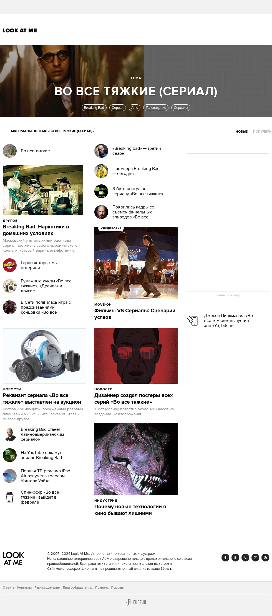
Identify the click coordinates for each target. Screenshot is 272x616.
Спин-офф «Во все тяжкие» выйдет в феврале (40, 497)
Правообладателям (78, 587)
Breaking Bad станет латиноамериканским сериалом (42, 434)
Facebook (225, 557)
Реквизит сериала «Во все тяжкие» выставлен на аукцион (42, 399)
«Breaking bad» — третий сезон (136, 151)
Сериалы (181, 108)
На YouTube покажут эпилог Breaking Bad (41, 455)
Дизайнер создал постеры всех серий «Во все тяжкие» (133, 399)
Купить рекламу (228, 295)
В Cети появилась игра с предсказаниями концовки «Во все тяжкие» (46, 310)
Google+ (255, 557)
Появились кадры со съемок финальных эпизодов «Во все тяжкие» (133, 215)
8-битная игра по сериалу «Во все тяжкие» (137, 191)
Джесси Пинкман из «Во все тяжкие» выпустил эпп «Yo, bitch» (228, 320)
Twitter (245, 557)
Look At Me (20, 30)
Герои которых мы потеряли (39, 265)
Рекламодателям (47, 587)
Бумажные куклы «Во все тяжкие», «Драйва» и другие (46, 286)
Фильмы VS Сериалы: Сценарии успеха (134, 314)
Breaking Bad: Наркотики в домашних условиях (36, 230)
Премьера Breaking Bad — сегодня (136, 171)
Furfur (136, 602)
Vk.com (235, 557)
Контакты (24, 587)
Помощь (117, 587)
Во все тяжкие (35, 150)
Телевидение (156, 108)
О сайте (8, 587)
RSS (265, 557)
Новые (242, 132)
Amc (134, 108)
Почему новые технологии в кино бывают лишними (130, 510)
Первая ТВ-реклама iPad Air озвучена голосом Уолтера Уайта (45, 475)
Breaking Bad (94, 108)
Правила (101, 587)
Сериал (118, 108)
